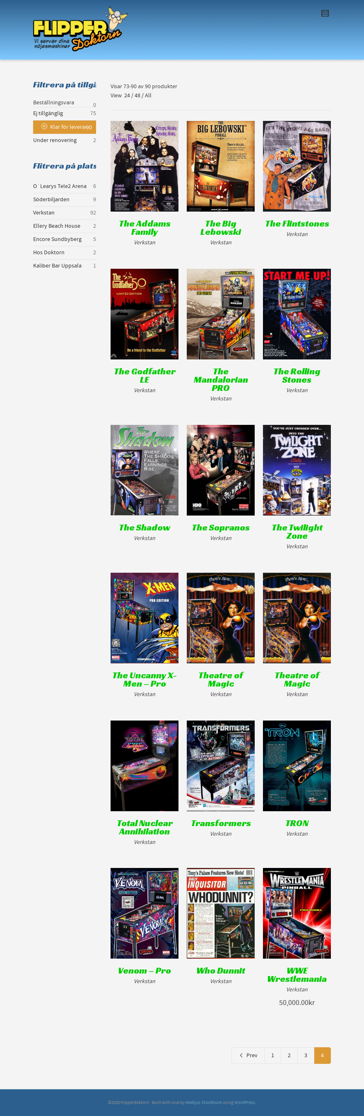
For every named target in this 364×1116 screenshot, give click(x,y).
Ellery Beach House (56, 226)
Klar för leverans (70, 127)
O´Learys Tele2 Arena (60, 186)
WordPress (244, 1103)
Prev (248, 1055)
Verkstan (44, 213)
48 (137, 95)
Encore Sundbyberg (57, 239)
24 (127, 95)
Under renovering (55, 140)
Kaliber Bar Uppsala (57, 266)
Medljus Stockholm (204, 1103)
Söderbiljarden (51, 199)
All (148, 95)
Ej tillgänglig (48, 113)
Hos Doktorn (49, 252)
